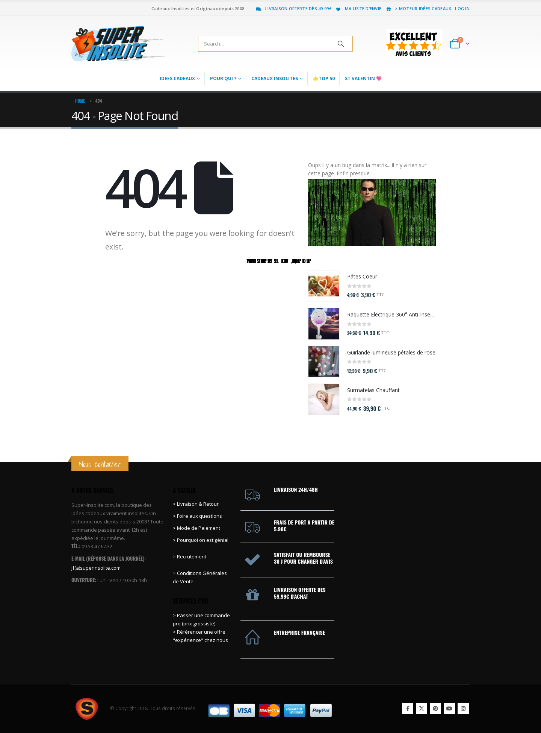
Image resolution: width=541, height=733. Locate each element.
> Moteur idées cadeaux (418, 8)
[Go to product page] (324, 286)
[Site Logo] (118, 43)
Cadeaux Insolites (274, 78)
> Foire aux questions (197, 515)
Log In (462, 8)
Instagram (463, 708)
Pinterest (435, 708)
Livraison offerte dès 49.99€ (293, 8)
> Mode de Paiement (196, 528)
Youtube (449, 708)
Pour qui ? (223, 78)
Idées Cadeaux (177, 78)
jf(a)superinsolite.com (96, 567)
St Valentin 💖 (363, 78)
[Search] (340, 43)
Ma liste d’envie (358, 8)
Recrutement (191, 556)
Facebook (407, 708)
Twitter (421, 708)
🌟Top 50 (324, 78)
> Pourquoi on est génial (201, 540)
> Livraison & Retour (196, 503)
